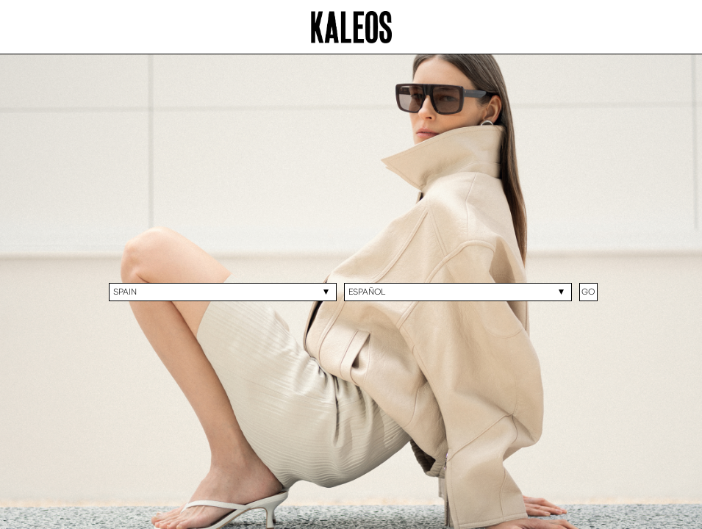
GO (588, 291)
